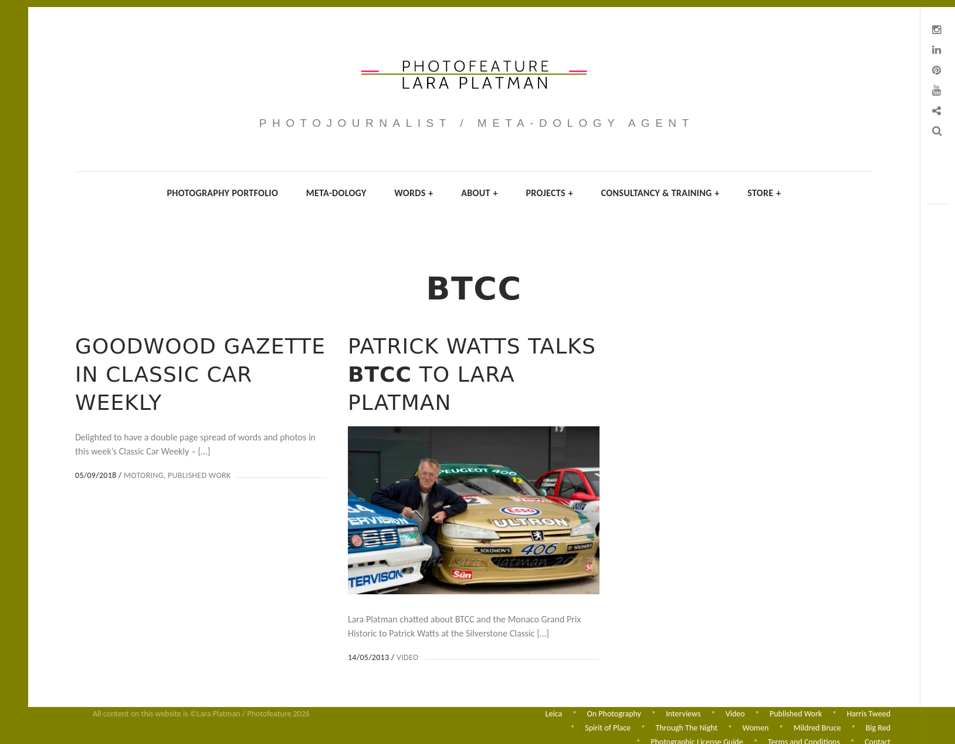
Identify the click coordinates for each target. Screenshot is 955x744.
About (479, 192)
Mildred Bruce (817, 727)
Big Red (878, 727)
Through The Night (686, 727)
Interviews (683, 712)
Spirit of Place (608, 727)
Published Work (199, 475)
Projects (549, 192)
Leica (554, 712)
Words (413, 192)
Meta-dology (336, 192)
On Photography (614, 712)
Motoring (144, 475)
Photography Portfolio (222, 192)
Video (407, 657)
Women (756, 727)
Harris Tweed (868, 712)
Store (764, 192)
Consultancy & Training (660, 192)
